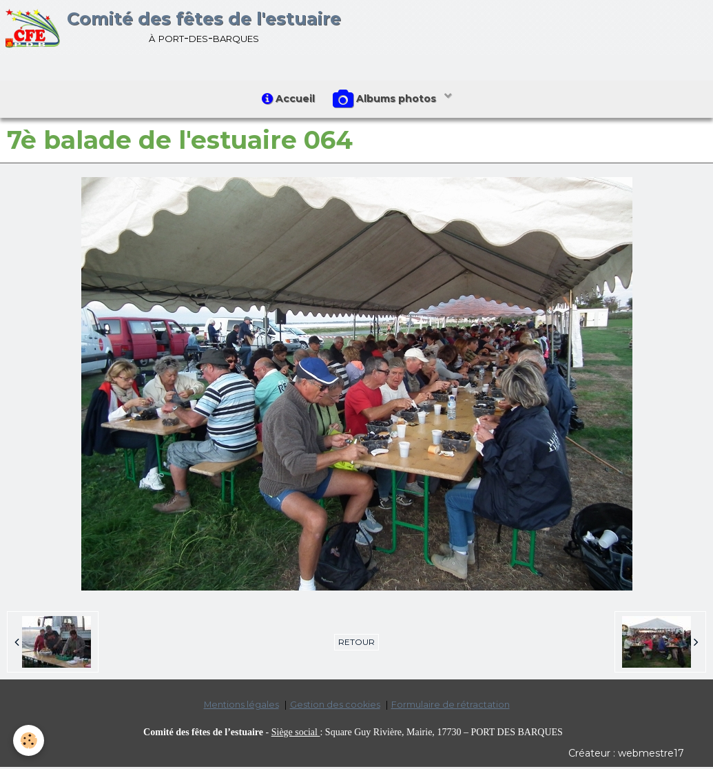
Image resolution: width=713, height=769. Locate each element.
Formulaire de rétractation (450, 707)
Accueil (286, 100)
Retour (356, 644)
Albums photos (387, 100)
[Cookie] (29, 740)
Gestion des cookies (335, 707)
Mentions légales (241, 707)
